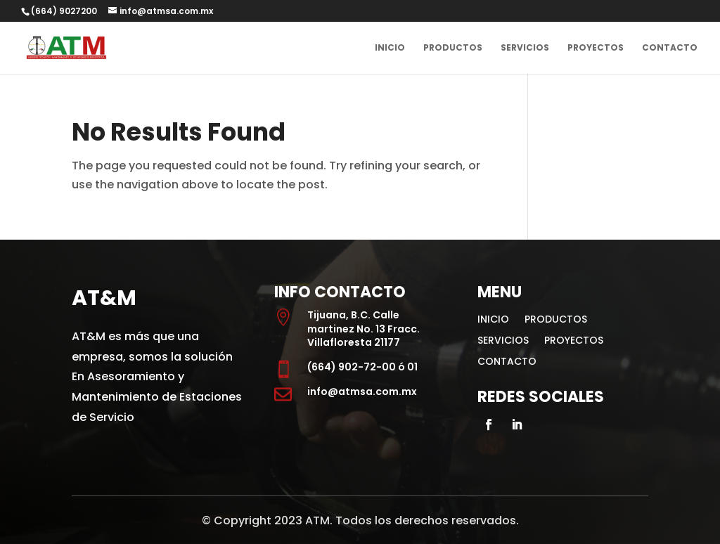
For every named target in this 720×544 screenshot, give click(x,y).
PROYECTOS (595, 48)
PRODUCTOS (452, 48)
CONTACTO (670, 48)
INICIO (390, 48)
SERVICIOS (525, 48)
